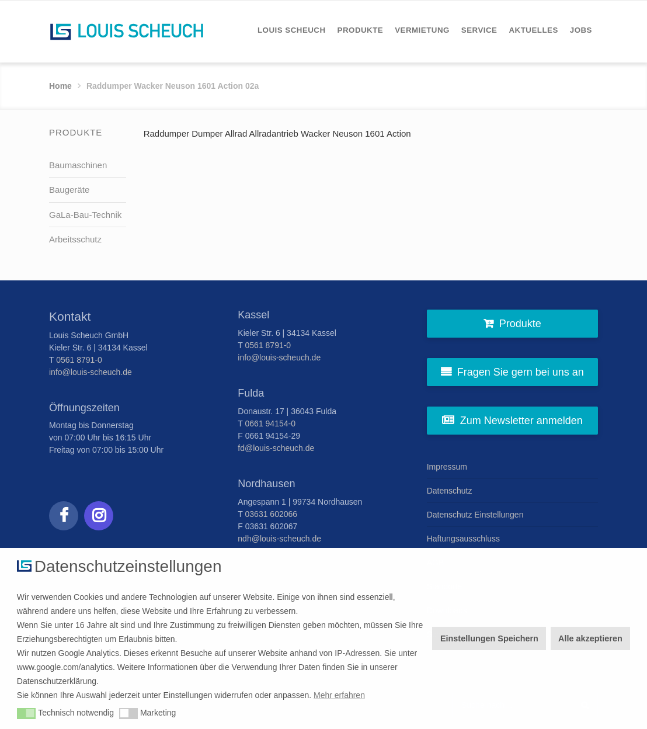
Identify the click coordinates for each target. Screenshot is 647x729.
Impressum (447, 466)
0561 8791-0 (79, 359)
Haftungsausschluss (463, 538)
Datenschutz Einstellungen (475, 514)
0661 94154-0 (270, 423)
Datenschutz (449, 490)
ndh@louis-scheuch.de (279, 538)
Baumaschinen (78, 165)
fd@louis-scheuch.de (276, 448)
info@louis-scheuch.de (90, 372)
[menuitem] (292, 30)
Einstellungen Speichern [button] (489, 638)
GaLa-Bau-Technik (85, 215)
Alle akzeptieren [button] (590, 638)
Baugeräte (69, 190)
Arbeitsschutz (75, 239)
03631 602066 (271, 514)
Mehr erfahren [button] (339, 695)
